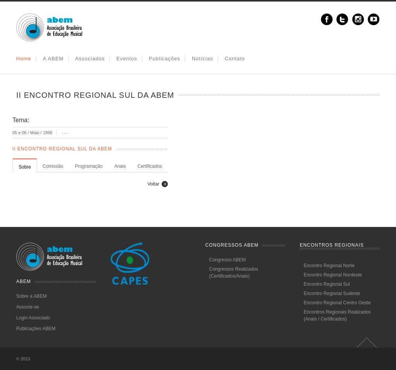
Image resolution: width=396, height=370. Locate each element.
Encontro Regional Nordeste (333, 275)
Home (23, 58)
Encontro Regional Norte (329, 265)
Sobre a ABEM (31, 296)
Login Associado (33, 318)
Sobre (25, 167)
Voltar (153, 184)
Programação (88, 166)
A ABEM (53, 58)
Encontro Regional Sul (327, 284)
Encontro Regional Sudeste (332, 293)
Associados (89, 58)
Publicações (164, 58)
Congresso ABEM (227, 260)
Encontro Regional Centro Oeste (337, 302)
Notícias (202, 58)
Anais (120, 166)
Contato (235, 58)
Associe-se (27, 307)
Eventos (126, 58)
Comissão (53, 166)
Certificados (149, 166)
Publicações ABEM (35, 328)
